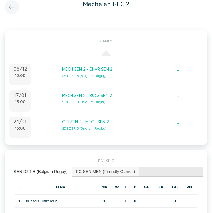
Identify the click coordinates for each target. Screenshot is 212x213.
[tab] (40, 172)
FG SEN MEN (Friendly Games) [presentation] (105, 171)
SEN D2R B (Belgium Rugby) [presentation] (40, 171)
